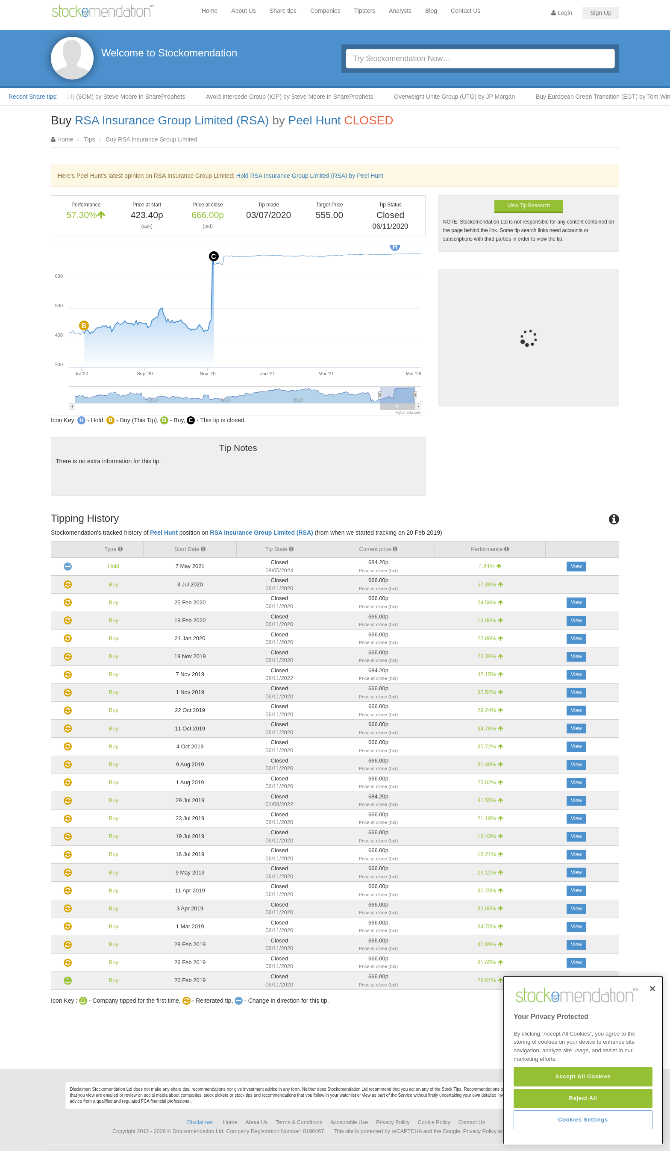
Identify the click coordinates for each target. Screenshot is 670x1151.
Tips (89, 139)
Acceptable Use (349, 1122)
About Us (243, 10)
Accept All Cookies (583, 1117)
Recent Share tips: (33, 96)
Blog (431, 10)
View (576, 566)
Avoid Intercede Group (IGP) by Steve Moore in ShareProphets (300, 96)
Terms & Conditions (299, 1122)
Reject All (583, 1139)
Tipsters (364, 10)
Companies (325, 10)
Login (561, 12)
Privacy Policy (392, 1122)
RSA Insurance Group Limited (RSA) (172, 120)
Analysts (400, 10)
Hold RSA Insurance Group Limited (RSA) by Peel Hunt (309, 175)
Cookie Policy (434, 1122)
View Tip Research (528, 206)
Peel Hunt (314, 120)
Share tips (283, 10)
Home (209, 10)
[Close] (652, 1029)
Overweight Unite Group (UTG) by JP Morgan (465, 96)
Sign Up (600, 12)
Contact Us (465, 10)
